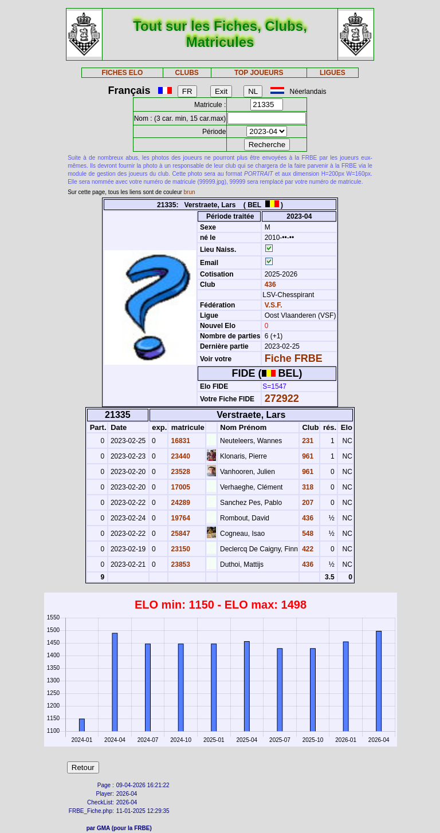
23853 (179, 564)
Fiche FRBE (294, 358)
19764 (179, 518)
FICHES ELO (122, 73)
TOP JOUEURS (259, 73)
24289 (179, 503)
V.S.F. (273, 305)
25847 (179, 534)
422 (306, 549)
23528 (179, 472)
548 (306, 534)
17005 (179, 487)
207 (306, 503)
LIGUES (332, 73)
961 (306, 456)
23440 (179, 456)
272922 (282, 398)
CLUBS (186, 73)
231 (306, 441)
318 (306, 487)
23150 (179, 549)
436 (269, 285)
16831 (179, 441)
